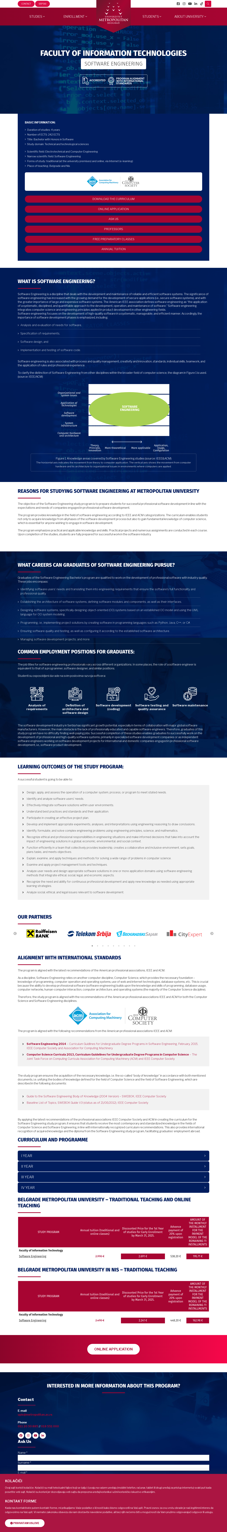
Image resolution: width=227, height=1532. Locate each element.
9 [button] (135, 960)
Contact (26, 3)
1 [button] (92, 960)
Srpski (42, 3)
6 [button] (119, 960)
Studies (35, 16)
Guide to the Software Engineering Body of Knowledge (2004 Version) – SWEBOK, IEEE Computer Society (96, 1110)
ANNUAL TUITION (113, 263)
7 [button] (124, 960)
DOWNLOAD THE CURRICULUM (113, 201)
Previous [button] (15, 948)
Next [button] (212, 948)
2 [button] (97, 960)
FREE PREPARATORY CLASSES (113, 251)
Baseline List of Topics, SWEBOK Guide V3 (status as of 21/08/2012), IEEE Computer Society (87, 1117)
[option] (42, 948)
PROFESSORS (113, 238)
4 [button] (108, 960)
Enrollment (74, 16)
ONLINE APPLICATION (113, 213)
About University (189, 16)
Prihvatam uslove (26, 1523)
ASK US (113, 226)
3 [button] (103, 960)
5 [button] (113, 960)
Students (150, 16)
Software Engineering (32, 1270)
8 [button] (129, 960)
